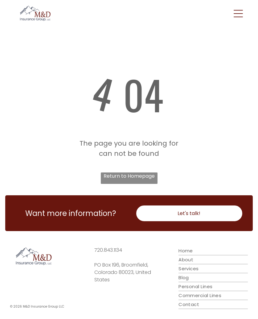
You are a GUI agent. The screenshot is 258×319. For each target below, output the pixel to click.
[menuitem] (213, 250)
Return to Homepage (129, 176)
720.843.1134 (108, 250)
